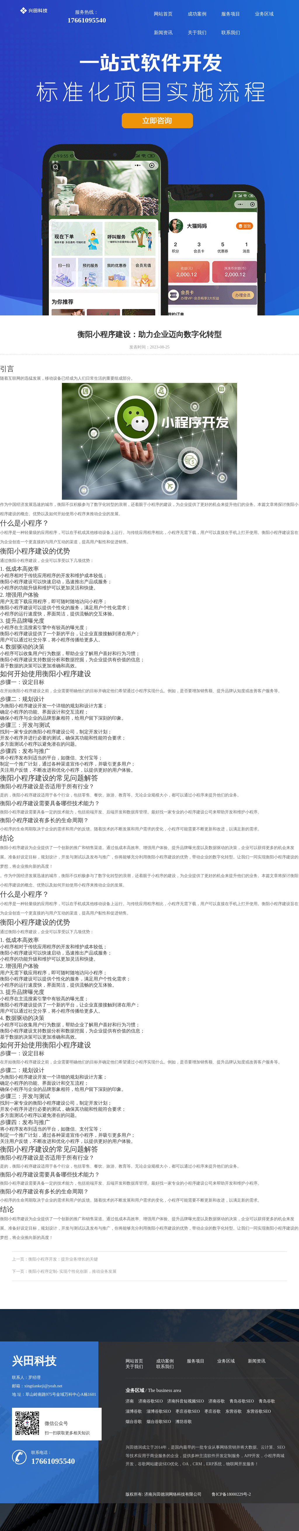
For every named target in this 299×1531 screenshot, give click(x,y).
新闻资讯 (163, 32)
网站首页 (163, 13)
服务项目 (230, 13)
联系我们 (230, 32)
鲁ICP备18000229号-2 (231, 1494)
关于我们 (197, 32)
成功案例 (197, 13)
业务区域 (264, 13)
